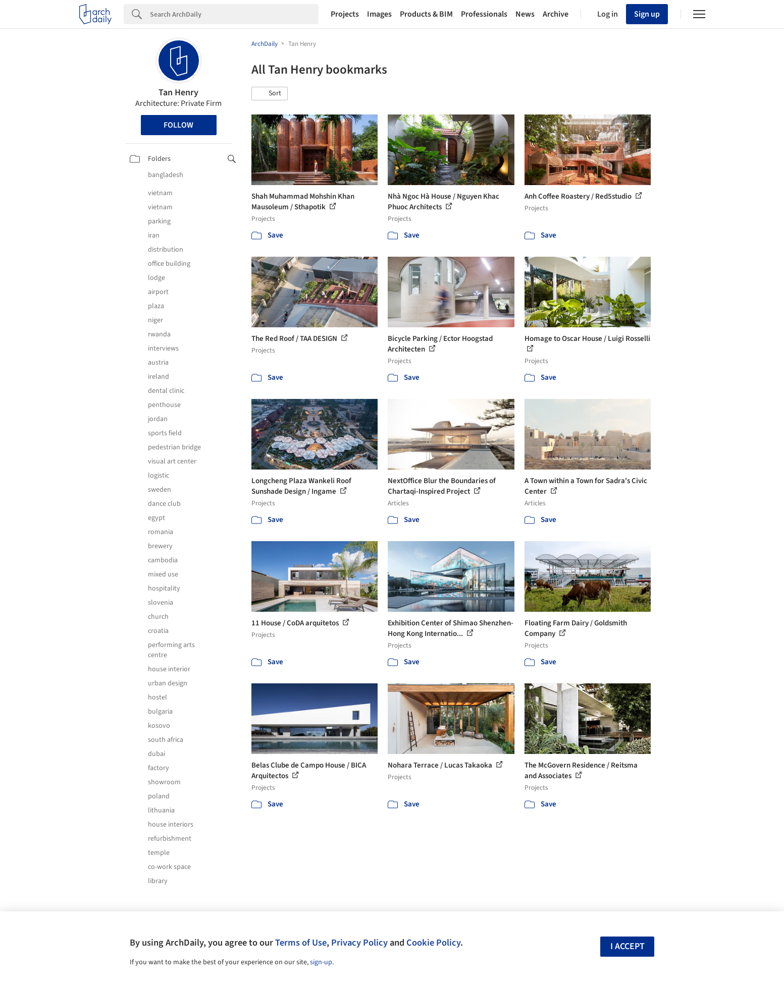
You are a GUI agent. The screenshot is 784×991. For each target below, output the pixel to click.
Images (379, 14)
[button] (269, 94)
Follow (178, 125)
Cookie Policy (433, 942)
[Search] (234, 14)
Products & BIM (426, 14)
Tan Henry (178, 92)
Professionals (484, 14)
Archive (555, 14)
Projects (345, 14)
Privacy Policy (359, 942)
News (525, 14)
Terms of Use (301, 942)
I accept (627, 946)
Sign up (647, 14)
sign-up (321, 962)
